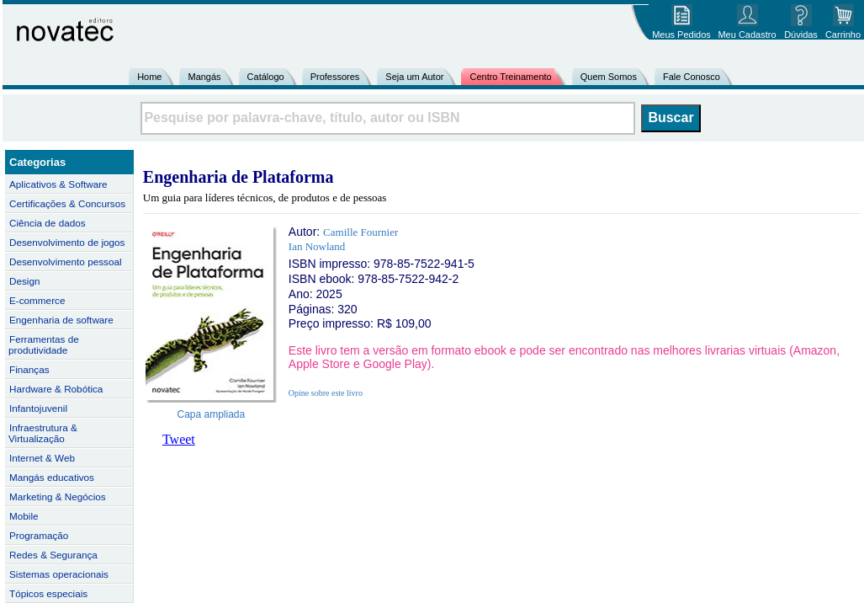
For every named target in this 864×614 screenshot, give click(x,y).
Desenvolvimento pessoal (65, 261)
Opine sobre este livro (326, 393)
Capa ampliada (212, 414)
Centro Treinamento (510, 77)
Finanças (29, 369)
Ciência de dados (47, 222)
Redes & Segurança (53, 554)
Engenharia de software (61, 319)
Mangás (204, 77)
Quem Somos (608, 77)
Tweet (178, 439)
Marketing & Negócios (57, 496)
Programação (38, 535)
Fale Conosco (691, 77)
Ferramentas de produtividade (43, 344)
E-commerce (37, 300)
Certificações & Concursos (67, 203)
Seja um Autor (414, 77)
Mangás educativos (51, 477)
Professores (335, 77)
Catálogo (265, 77)
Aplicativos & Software (58, 184)
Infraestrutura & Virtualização (42, 433)
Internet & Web (42, 457)
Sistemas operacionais (59, 574)
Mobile (24, 515)
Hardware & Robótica (56, 388)
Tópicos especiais (48, 593)
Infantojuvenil (38, 408)
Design (24, 280)
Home (149, 77)
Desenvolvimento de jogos (67, 242)
